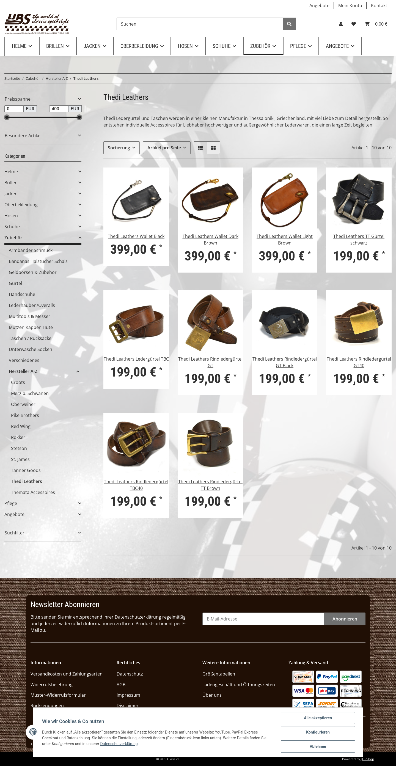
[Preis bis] (58, 108)
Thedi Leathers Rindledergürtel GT (210, 362)
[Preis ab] (14, 108)
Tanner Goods (26, 470)
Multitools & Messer (29, 316)
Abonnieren (344, 619)
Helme (11, 172)
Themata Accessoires (33, 492)
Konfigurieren (318, 732)
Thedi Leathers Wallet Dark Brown (210, 239)
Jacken (11, 194)
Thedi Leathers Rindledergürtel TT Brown (210, 485)
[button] (340, 24)
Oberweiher (23, 404)
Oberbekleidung (21, 205)
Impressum (128, 695)
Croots (18, 382)
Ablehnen (318, 746)
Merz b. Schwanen (30, 393)
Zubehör (13, 238)
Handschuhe (22, 294)
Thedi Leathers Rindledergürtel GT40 (359, 362)
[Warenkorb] (376, 24)
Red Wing (21, 426)
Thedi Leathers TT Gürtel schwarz (358, 239)
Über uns (212, 695)
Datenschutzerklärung (138, 617)
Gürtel (15, 283)
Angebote (319, 5)
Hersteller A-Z (23, 371)
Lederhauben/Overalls (32, 305)
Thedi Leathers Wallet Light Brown (285, 239)
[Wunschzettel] (353, 24)
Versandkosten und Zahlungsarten (67, 674)
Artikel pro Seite (164, 148)
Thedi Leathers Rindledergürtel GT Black (284, 362)
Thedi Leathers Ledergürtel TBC (136, 359)
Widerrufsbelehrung (52, 685)
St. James (20, 459)
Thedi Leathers (26, 481)
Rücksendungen (47, 705)
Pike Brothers (25, 415)
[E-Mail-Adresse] (263, 619)
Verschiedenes (24, 360)
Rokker (18, 437)
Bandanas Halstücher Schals (38, 261)
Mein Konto (350, 5)
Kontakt (379, 5)
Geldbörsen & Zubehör (33, 272)
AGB (121, 685)
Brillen (11, 183)
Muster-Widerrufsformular (58, 695)
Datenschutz (130, 674)
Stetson (19, 448)
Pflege (10, 503)
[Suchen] (200, 24)
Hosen (11, 216)
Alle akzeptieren (318, 718)
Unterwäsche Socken (30, 349)
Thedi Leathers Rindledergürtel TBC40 (136, 485)
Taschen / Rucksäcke (30, 338)
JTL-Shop (367, 759)
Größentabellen (218, 674)
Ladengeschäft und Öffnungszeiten (238, 685)
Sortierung (119, 148)
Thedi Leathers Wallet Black (136, 236)
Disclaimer (128, 705)
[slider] (6, 117)
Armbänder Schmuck (31, 250)
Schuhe (12, 227)
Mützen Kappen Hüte (31, 327)
